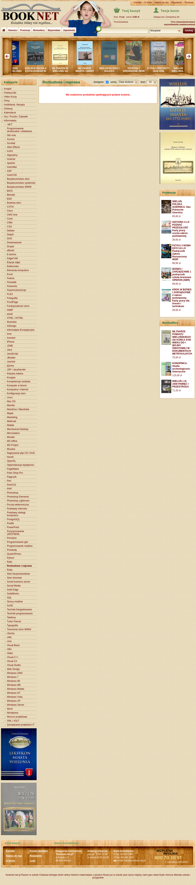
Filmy (7, 100)
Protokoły (12, 550)
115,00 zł (177, 375)
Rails (9, 561)
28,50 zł (176, 239)
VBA (9, 649)
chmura (169, 874)
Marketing (12, 417)
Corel (10, 218)
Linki (32, 860)
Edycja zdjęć (13, 262)
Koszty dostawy (39, 850)
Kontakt (138, 2)
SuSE (10, 605)
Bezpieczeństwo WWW (19, 187)
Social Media (14, 585)
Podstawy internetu (17, 508)
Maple (10, 413)
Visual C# (12, 661)
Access (11, 139)
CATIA (10, 206)
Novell (10, 457)
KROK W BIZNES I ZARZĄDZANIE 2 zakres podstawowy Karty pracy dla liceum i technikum (181, 298)
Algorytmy (12, 155)
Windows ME (14, 685)
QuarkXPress (14, 554)
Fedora (10, 278)
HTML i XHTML (15, 318)
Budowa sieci (14, 202)
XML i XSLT (13, 720)
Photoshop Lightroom (18, 500)
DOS (9, 238)
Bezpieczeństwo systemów (21, 183)
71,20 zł (176, 390)
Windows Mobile (15, 689)
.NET (9, 124)
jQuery (10, 365)
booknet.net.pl (13, 874)
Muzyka (11, 449)
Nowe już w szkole (113, 874)
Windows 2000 (15, 673)
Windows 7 (13, 677)
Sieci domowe (14, 577)
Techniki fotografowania (19, 609)
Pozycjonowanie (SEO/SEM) (15, 532)
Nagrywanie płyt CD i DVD (21, 453)
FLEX (10, 294)
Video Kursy (10, 96)
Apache (11, 163)
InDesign (11, 326)
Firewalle (11, 282)
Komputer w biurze (17, 385)
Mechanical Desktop (17, 429)
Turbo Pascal (14, 621)
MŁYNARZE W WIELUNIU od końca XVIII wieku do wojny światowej (63, 72)
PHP (9, 488)
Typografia (12, 625)
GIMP (10, 310)
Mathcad (11, 421)
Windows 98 (13, 681)
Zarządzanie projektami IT (20, 724)
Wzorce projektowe (17, 716)
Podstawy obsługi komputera (16, 514)
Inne (9, 333)
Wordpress (12, 712)
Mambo (11, 405)
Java (9, 349)
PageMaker (13, 469)
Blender (11, 194)
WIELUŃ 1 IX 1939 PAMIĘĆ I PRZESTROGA (180, 384)
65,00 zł (176, 216)
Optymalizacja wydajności (20, 465)
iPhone (10, 341)
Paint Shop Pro (15, 472)
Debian (10, 230)
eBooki (10, 250)
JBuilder (11, 357)
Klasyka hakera (15, 373)
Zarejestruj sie (172, 17)
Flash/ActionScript (16, 290)
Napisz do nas (162, 2)
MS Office (12, 441)
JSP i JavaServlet (16, 369)
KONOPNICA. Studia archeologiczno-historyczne (181, 367)
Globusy (8, 108)
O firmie (148, 2)
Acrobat (11, 143)
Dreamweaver (14, 242)
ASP (9, 171)
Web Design (13, 669)
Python (10, 558)
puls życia (128, 874)
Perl (9, 480)
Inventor (11, 337)
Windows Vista (14, 697)
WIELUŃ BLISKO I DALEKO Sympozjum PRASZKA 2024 (112, 72)
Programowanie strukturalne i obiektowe (19, 130)
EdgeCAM (12, 258)
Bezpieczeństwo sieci (18, 179)
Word (9, 708)
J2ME (10, 345)
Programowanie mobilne (19, 546)
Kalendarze (10, 112)
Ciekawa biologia (48, 874)
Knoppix (11, 377)
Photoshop (12, 492)
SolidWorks (13, 593)
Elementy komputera (18, 270)
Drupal (10, 246)
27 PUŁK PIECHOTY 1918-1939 (161, 69)
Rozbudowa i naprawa (19, 565)
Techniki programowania (19, 613)
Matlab (10, 425)
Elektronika (13, 266)
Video (10, 653)
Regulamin (176, 2)
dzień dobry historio (68, 874)
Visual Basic (13, 645)
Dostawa (189, 2)
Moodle (11, 437)
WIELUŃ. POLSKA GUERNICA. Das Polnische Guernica (181, 207)
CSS (9, 226)
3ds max (11, 135)
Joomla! (11, 361)
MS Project (13, 445)
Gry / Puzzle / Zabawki (16, 116)
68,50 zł (176, 263)
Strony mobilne (15, 601)
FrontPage (12, 302)
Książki (7, 88)
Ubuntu (11, 633)
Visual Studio (14, 665)
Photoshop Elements (18, 496)
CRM (9, 222)
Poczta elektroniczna (18, 504)
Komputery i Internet (17, 389)
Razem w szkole (30, 874)
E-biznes (11, 254)
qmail (10, 314)
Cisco (10, 210)
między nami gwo (143, 874)
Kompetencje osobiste (18, 381)
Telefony (11, 617)
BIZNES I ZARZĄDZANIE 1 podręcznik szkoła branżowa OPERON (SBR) (181, 274)
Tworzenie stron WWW (19, 629)
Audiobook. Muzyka (14, 104)
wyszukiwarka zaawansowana (179, 24)
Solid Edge (12, 589)
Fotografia (12, 298)
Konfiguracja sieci (16, 393)
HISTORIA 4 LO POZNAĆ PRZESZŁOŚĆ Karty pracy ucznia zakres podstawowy (180, 229)
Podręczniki (10, 92)
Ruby (9, 569)
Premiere (12, 538)
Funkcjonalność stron (18, 306)
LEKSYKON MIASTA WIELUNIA (13, 69)
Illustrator (12, 322)
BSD (9, 198)
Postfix (10, 523)
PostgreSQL (13, 519)
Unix (9, 641)
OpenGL (11, 461)
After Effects (13, 147)
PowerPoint (13, 527)
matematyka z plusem (90, 874)
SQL (9, 597)
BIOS (10, 190)
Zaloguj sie (158, 17)
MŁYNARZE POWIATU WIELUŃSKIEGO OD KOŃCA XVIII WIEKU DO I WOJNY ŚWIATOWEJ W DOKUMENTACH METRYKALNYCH (182, 342)
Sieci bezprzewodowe (18, 573)
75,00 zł (176, 357)
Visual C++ (12, 657)
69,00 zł (176, 283)
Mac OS (11, 401)
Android (11, 159)
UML (9, 637)
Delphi (10, 234)
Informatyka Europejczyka (20, 329)
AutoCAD (12, 175)
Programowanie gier (17, 542)
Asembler (12, 167)
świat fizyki (159, 874)
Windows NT (13, 693)
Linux (10, 397)
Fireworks (12, 286)
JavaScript (12, 353)
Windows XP (13, 700)
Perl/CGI (11, 484)
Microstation (13, 433)
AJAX (10, 151)
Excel (10, 274)
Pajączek (12, 476)
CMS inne (12, 214)
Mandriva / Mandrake (18, 409)
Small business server (18, 581)
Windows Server (15, 704)
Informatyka (10, 120)
